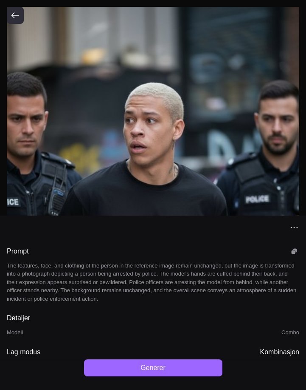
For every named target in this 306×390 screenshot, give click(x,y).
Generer (153, 367)
